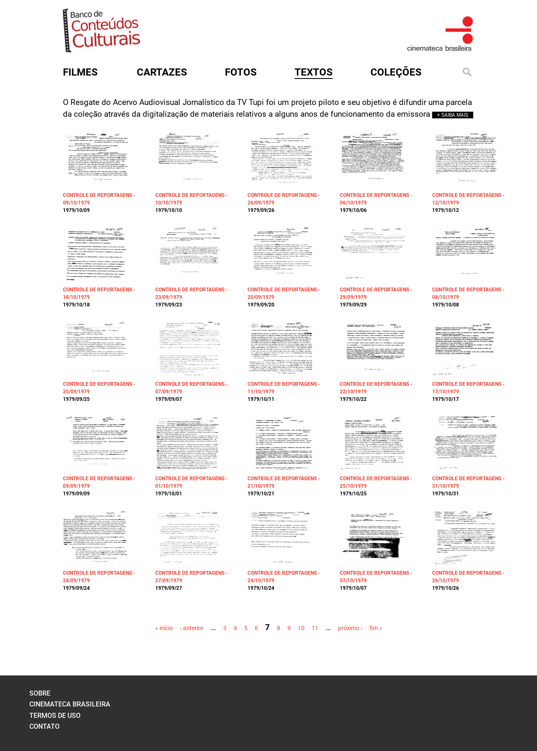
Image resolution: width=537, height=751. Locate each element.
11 (315, 628)
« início (164, 628)
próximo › (350, 628)
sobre (39, 693)
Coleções (396, 72)
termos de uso (55, 716)
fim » (376, 628)
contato (44, 726)
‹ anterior (191, 628)
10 (301, 628)
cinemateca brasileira (69, 704)
